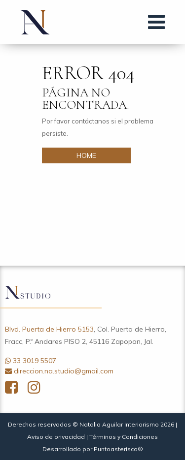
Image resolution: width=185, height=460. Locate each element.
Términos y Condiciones (123, 436)
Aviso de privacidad (56, 436)
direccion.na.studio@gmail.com (63, 371)
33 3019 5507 (34, 360)
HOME (86, 155)
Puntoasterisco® (118, 449)
